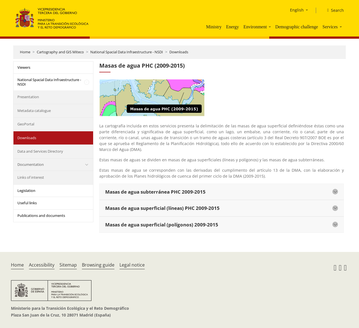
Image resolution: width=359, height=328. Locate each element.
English (297, 10)
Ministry (214, 26)
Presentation (28, 96)
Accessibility (41, 265)
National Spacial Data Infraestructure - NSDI (126, 51)
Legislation (26, 190)
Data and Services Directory (40, 151)
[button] (270, 26)
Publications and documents (41, 215)
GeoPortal (25, 124)
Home (25, 51)
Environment (255, 26)
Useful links (27, 202)
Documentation (30, 164)
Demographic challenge (296, 26)
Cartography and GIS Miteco (60, 51)
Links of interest (30, 177)
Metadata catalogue (34, 110)
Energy (232, 26)
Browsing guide (98, 265)
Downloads (178, 51)
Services (330, 26)
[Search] (333, 10)
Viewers (23, 67)
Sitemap (68, 265)
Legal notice (132, 265)
